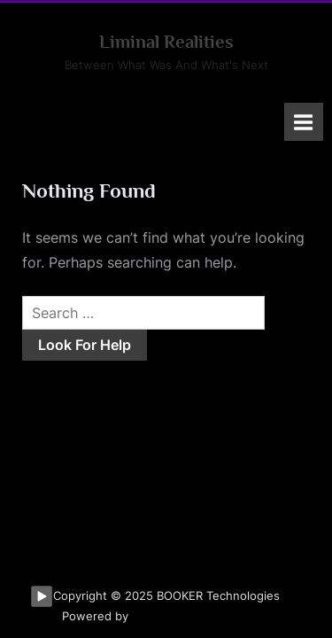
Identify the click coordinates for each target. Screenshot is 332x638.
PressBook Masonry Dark (201, 616)
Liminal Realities (166, 41)
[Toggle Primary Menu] (303, 122)
